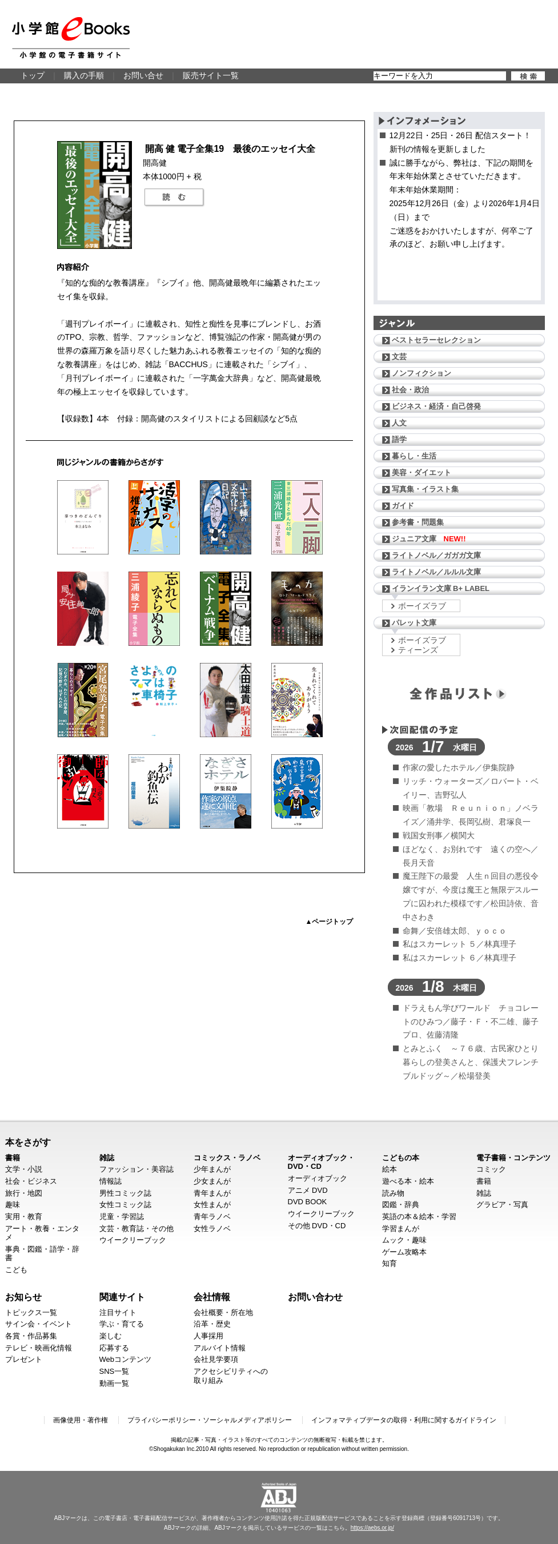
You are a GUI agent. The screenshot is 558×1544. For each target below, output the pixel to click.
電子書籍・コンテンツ (513, 1157)
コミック (491, 1169)
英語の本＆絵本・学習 (419, 1216)
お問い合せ (143, 75)
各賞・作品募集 (31, 1336)
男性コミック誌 (125, 1193)
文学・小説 (23, 1169)
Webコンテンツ (125, 1359)
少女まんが (212, 1181)
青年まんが (212, 1193)
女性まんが (212, 1204)
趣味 (12, 1204)
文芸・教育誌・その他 (136, 1228)
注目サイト (118, 1312)
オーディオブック (317, 1178)
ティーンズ (418, 649)
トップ (33, 75)
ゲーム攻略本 (404, 1252)
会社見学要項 (216, 1359)
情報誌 (110, 1181)
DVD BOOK (307, 1201)
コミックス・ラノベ (227, 1157)
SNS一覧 (114, 1371)
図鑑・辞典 (400, 1204)
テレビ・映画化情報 (38, 1348)
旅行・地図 (23, 1193)
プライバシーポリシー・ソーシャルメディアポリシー (209, 1420)
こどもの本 (400, 1157)
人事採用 (208, 1336)
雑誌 (106, 1157)
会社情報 (212, 1297)
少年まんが (212, 1169)
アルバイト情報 (220, 1348)
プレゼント (23, 1359)
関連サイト (122, 1297)
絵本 (389, 1169)
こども (16, 1269)
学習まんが (400, 1228)
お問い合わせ (315, 1297)
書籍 (12, 1157)
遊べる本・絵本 (408, 1181)
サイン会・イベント (38, 1324)
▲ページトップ (330, 922)
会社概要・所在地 (223, 1312)
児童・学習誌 (121, 1216)
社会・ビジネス (31, 1181)
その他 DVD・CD (317, 1225)
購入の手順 (84, 75)
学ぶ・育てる (121, 1324)
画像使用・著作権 (80, 1420)
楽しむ (110, 1336)
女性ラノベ (212, 1228)
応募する (114, 1348)
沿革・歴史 (212, 1324)
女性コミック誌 (125, 1204)
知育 (389, 1263)
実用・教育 (23, 1216)
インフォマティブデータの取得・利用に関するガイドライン (403, 1420)
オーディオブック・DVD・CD (321, 1162)
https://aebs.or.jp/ (372, 1528)
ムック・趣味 (404, 1240)
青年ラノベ (212, 1216)
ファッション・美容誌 (136, 1169)
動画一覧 (114, 1383)
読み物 (393, 1193)
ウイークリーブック (132, 1240)
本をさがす (28, 1142)
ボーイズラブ (422, 605)
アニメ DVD (308, 1190)
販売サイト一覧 (211, 75)
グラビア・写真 (502, 1204)
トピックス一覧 (31, 1312)
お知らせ (23, 1297)
